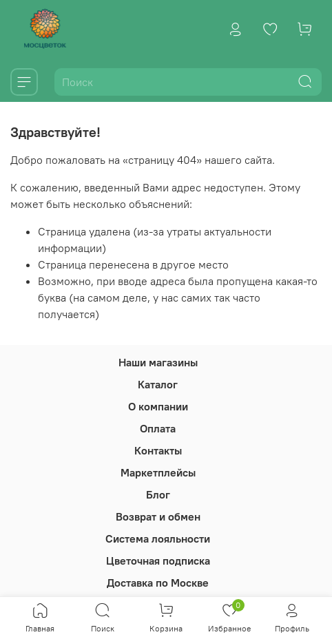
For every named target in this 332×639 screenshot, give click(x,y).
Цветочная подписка (158, 560)
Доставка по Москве (158, 582)
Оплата (158, 428)
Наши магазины (158, 362)
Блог (158, 494)
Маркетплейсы (158, 472)
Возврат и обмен (158, 516)
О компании (158, 406)
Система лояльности (157, 538)
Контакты (158, 450)
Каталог (158, 384)
